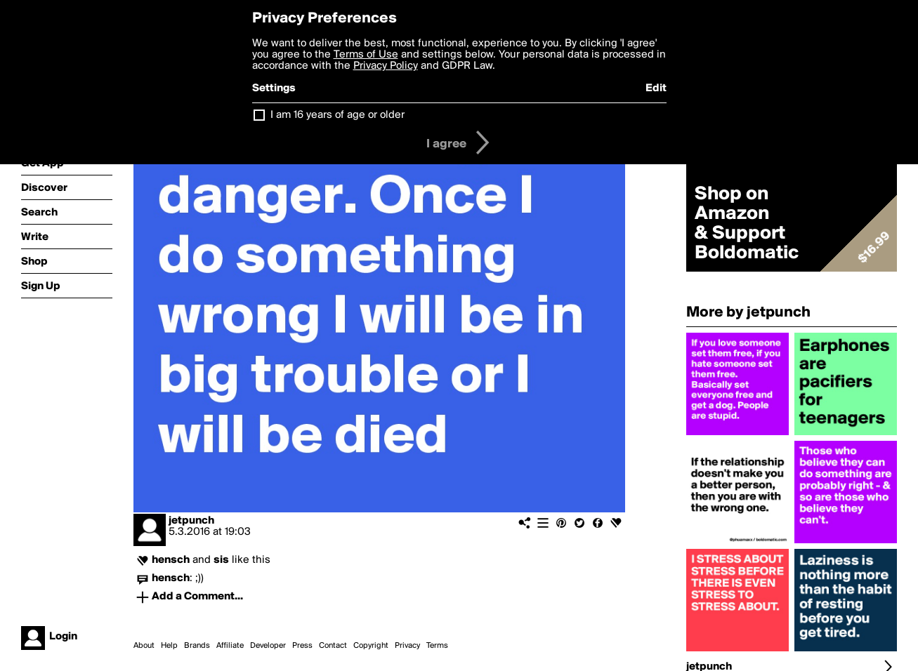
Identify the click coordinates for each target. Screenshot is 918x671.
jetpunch (191, 520)
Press (302, 646)
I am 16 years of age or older (337, 115)
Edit (656, 88)
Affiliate (230, 646)
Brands (197, 646)
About (144, 646)
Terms (437, 646)
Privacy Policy (385, 66)
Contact (333, 646)
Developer (268, 646)
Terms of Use (366, 54)
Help (169, 646)
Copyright (370, 646)
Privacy (407, 646)
